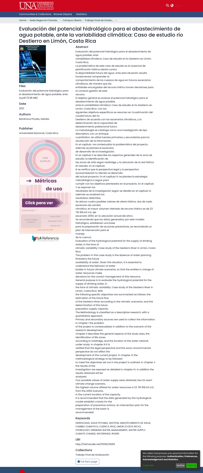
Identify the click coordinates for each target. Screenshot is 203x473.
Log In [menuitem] (178, 5)
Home (22, 20)
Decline (180, 465)
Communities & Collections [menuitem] (35, 14)
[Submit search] (167, 5)
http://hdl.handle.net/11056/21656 (95, 444)
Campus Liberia (72, 20)
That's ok (191, 465)
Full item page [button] (87, 461)
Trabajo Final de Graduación (99, 20)
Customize (148, 465)
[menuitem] (172, 5)
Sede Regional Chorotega (44, 20)
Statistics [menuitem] (81, 14)
